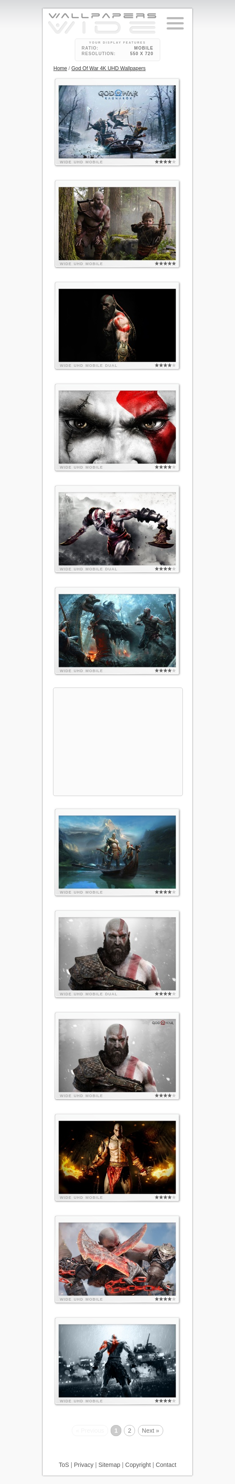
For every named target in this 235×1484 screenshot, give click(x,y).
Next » (150, 1430)
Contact (166, 1464)
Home (60, 68)
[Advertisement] (118, 741)
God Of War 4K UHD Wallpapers (108, 68)
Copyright (138, 1464)
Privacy (84, 1464)
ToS (64, 1464)
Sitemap (109, 1464)
